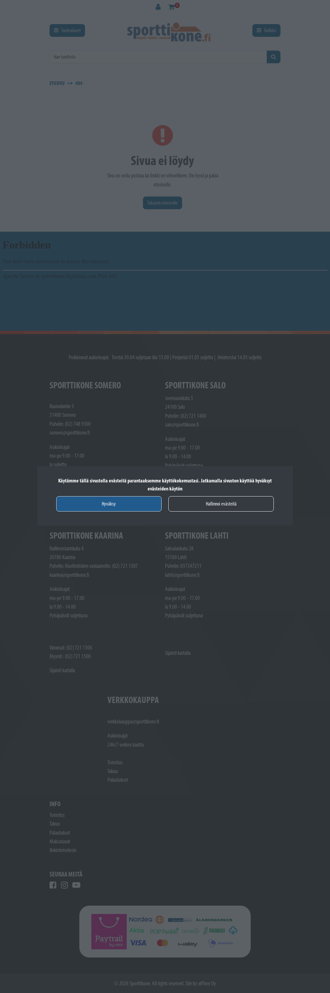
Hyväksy (109, 504)
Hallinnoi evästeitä (221, 504)
